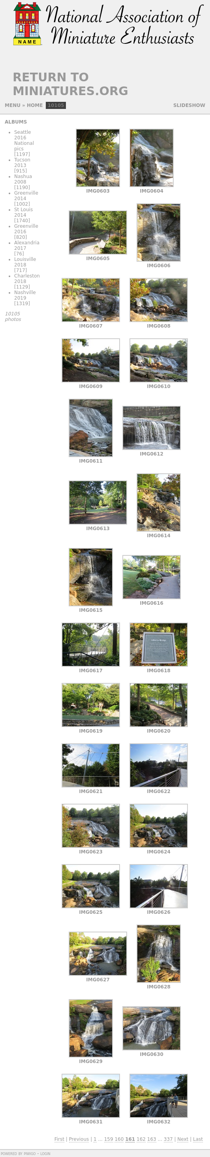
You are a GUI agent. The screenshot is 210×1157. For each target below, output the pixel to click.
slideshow (189, 105)
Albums (16, 122)
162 (141, 1139)
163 (151, 1139)
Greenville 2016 (26, 228)
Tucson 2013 (22, 162)
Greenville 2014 (26, 195)
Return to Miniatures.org (70, 84)
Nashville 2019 (25, 295)
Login (45, 1153)
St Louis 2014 (23, 212)
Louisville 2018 (25, 262)
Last (198, 1139)
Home (35, 105)
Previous (79, 1139)
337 (168, 1139)
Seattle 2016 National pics (24, 140)
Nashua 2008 (23, 179)
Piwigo (30, 1153)
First (59, 1139)
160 (119, 1139)
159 (108, 1139)
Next (182, 1139)
